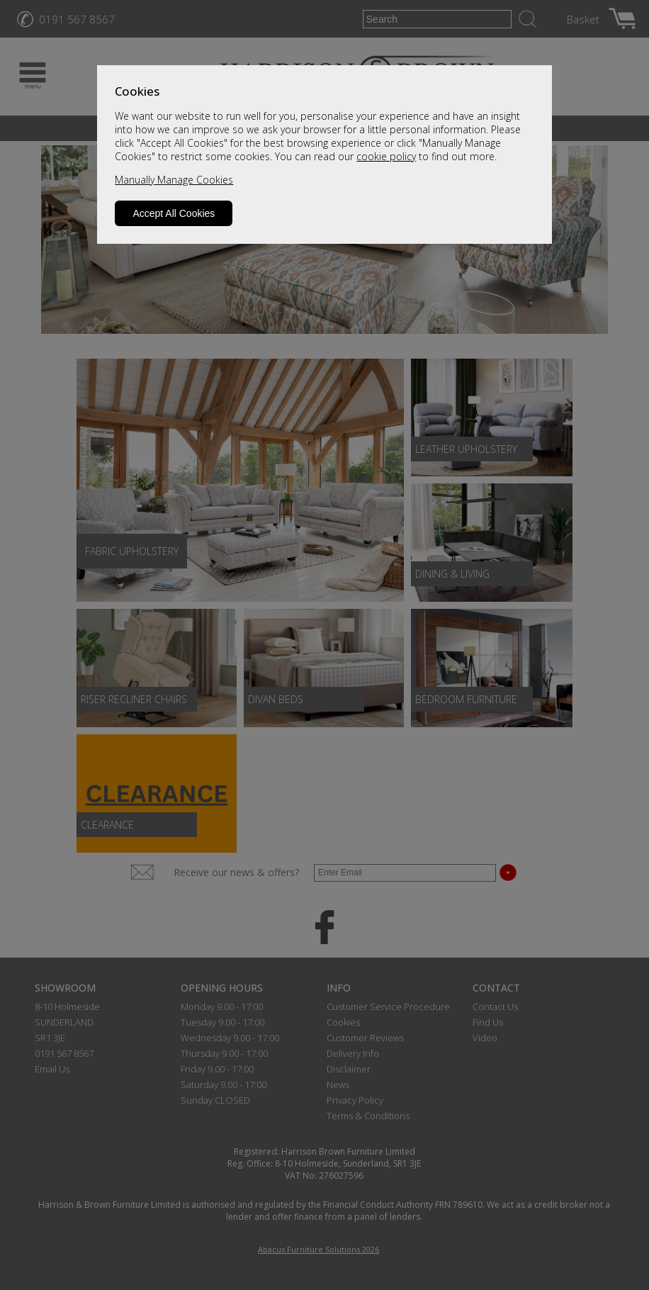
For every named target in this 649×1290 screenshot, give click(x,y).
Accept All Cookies (173, 213)
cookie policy (386, 156)
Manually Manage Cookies (174, 179)
